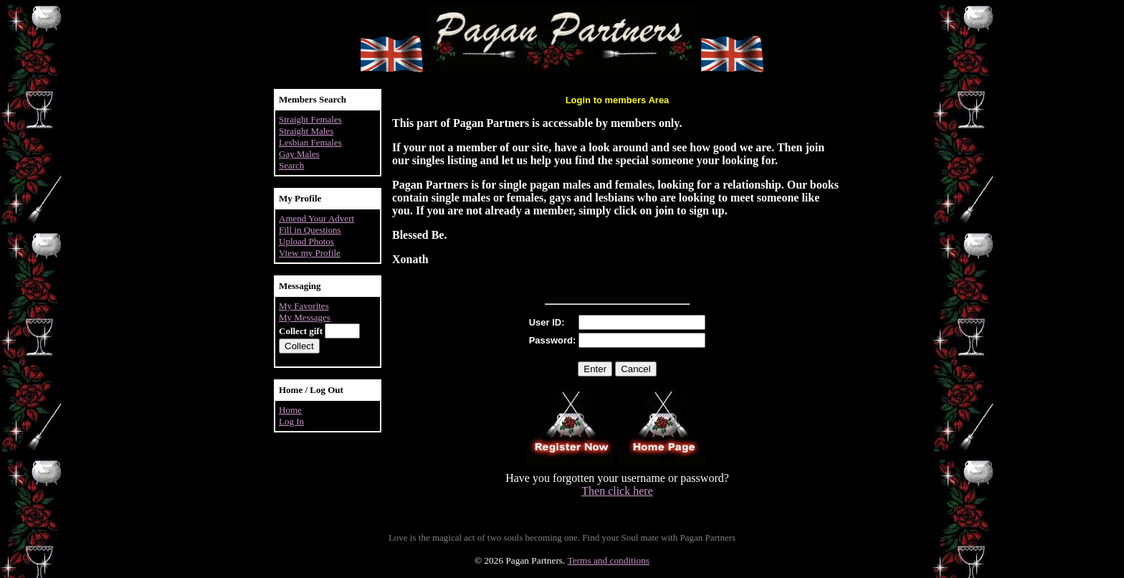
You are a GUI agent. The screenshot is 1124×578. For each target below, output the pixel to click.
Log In (291, 421)
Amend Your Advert (316, 218)
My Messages (304, 317)
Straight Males (306, 130)
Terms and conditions (608, 560)
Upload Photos (306, 241)
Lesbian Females (310, 142)
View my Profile (309, 252)
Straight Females (310, 119)
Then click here (617, 491)
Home (290, 409)
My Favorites (304, 305)
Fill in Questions (310, 229)
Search (291, 165)
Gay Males (299, 153)
